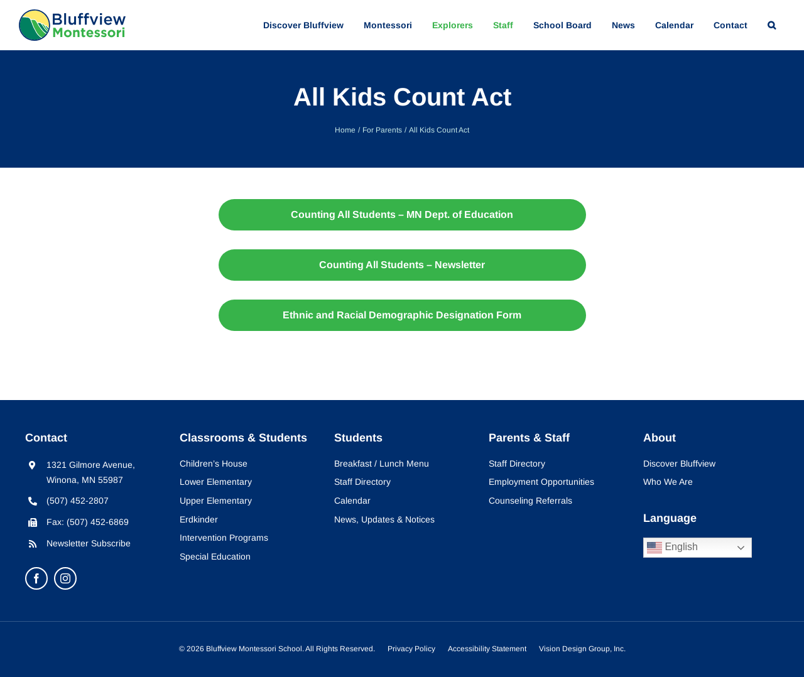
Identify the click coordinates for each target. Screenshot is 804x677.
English (672, 547)
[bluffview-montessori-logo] (72, 15)
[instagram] (65, 578)
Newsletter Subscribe (88, 543)
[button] (771, 25)
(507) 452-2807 (77, 501)
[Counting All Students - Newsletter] (402, 265)
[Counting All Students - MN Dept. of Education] (402, 214)
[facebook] (36, 578)
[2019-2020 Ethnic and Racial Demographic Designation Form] (402, 315)
